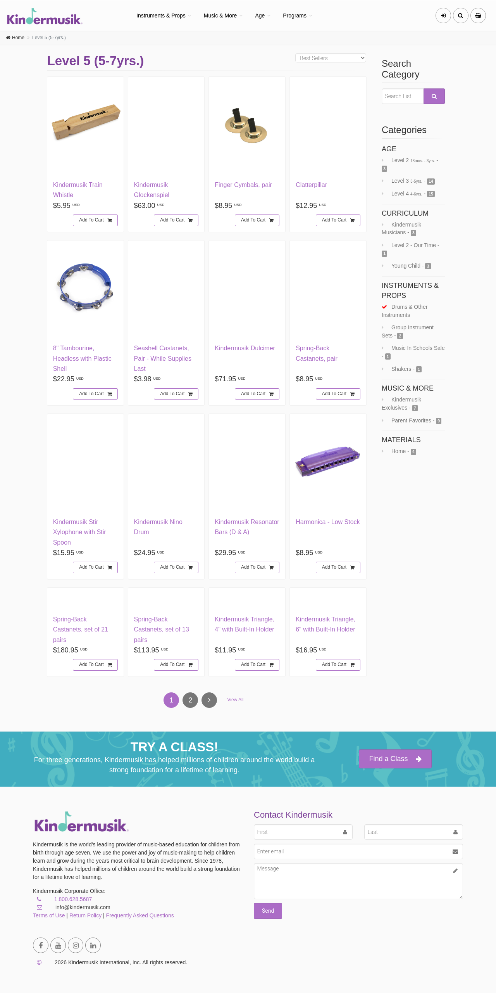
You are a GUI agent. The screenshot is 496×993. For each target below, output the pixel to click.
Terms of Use (49, 915)
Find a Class (395, 759)
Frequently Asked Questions (140, 915)
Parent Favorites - (411, 420)
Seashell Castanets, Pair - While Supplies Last (163, 358)
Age (260, 15)
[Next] (209, 700)
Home (18, 37)
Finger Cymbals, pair (243, 185)
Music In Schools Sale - (413, 352)
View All (235, 699)
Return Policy (85, 915)
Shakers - (402, 369)
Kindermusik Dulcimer (245, 348)
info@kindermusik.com (71, 907)
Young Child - (406, 266)
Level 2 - (410, 164)
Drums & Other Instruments (404, 311)
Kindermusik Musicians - (401, 228)
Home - (399, 451)
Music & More (220, 15)
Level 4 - (408, 193)
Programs (295, 15)
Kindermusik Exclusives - (401, 403)
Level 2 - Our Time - (410, 249)
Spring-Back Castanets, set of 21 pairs (80, 629)
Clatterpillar (311, 185)
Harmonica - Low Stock (328, 522)
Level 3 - (408, 181)
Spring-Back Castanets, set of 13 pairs (161, 629)
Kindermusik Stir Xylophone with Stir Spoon (79, 532)
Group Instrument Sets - (408, 331)
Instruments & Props (161, 15)
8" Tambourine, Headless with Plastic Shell (82, 358)
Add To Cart (95, 220)
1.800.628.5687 (73, 899)
